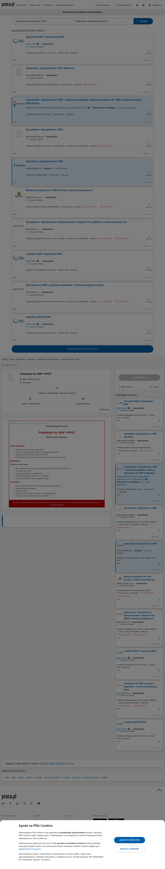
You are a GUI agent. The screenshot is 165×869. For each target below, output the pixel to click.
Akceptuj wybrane (129, 849)
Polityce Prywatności (32, 849)
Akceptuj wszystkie (129, 840)
